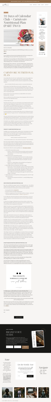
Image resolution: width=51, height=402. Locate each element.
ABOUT (42, 4)
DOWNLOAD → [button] (25, 347)
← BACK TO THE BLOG (18, 317)
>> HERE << (7, 305)
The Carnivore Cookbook (27, 147)
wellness (6, 12)
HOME (41, 369)
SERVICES (35, 4)
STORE (39, 4)
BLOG (31, 4)
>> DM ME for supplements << (24, 194)
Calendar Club (16, 190)
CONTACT (47, 4)
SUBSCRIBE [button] (29, 376)
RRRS (41, 373)
